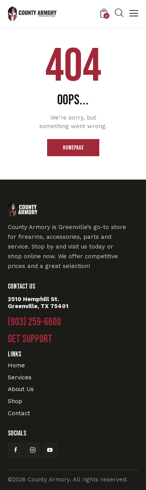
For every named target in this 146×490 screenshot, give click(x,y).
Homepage (73, 148)
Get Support (30, 339)
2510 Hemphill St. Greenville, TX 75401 (38, 303)
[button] (133, 14)
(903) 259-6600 (34, 322)
